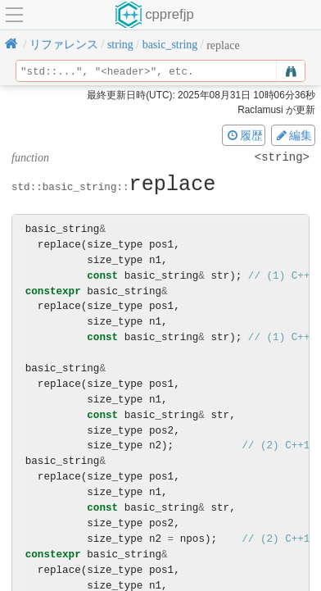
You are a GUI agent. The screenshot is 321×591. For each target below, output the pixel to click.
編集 (293, 135)
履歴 (244, 135)
